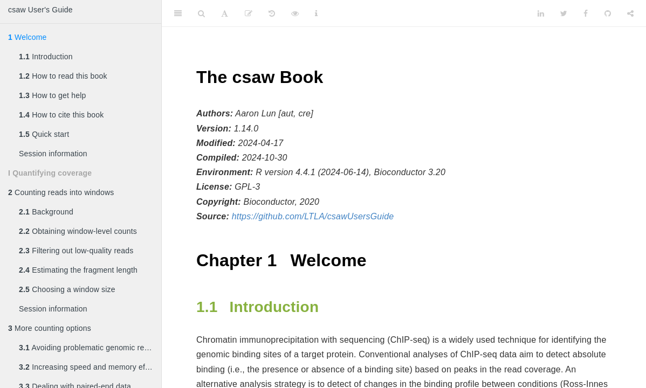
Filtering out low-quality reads (76, 250)
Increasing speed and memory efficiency (90, 367)
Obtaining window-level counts (78, 231)
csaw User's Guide (40, 9)
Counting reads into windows (61, 192)
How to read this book (63, 76)
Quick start (44, 134)
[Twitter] (563, 13)
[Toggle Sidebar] (178, 13)
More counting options (49, 328)
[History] (271, 13)
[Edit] (248, 13)
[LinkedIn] (541, 13)
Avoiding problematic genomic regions (90, 347)
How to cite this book (61, 114)
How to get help (52, 95)
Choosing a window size (67, 289)
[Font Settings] (224, 13)
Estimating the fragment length (78, 270)
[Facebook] (585, 13)
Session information (53, 153)
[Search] (201, 13)
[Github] (607, 13)
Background (46, 211)
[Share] (630, 13)
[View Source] (295, 13)
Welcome (27, 37)
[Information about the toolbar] (316, 13)
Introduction (46, 56)
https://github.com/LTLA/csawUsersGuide (313, 216)
